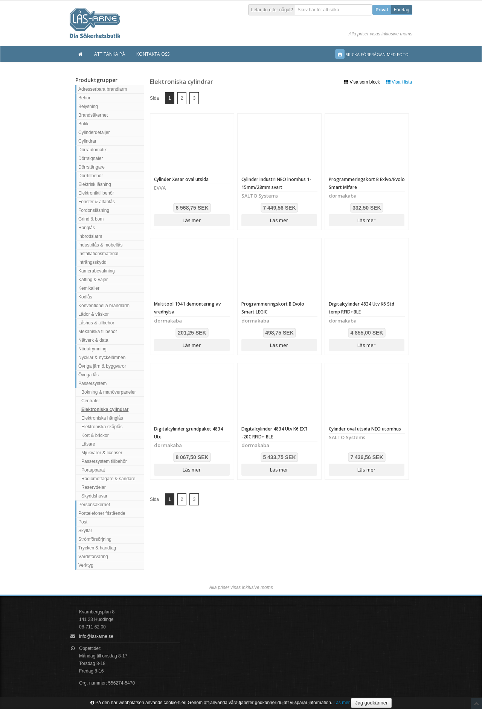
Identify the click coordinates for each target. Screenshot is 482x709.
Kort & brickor (95, 435)
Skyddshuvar (94, 496)
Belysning (88, 106)
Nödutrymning (92, 348)
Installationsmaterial (98, 253)
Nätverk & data (93, 340)
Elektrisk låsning (94, 184)
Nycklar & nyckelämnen (101, 357)
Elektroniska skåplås (101, 426)
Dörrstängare (91, 167)
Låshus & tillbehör (96, 323)
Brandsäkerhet (93, 115)
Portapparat (93, 470)
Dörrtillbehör (90, 175)
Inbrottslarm (90, 236)
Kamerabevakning (96, 271)
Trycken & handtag (97, 548)
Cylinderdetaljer (94, 132)
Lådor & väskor (93, 314)
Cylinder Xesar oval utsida (181, 179)
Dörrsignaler (90, 158)
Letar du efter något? (272, 9)
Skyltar (85, 530)
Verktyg (85, 565)
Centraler (90, 400)
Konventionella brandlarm (104, 305)
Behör (84, 97)
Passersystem (92, 383)
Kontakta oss (152, 54)
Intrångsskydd (92, 262)
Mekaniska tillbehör (97, 331)
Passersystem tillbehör (104, 461)
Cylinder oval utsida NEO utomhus (365, 429)
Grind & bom (91, 219)
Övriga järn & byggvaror (102, 366)
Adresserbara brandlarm (102, 89)
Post (82, 522)
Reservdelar (93, 487)
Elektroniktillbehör (96, 193)
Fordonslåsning (93, 210)
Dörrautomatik (92, 149)
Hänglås (86, 227)
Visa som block (362, 82)
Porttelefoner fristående (101, 513)
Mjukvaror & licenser (101, 452)
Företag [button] (401, 9)
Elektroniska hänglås (102, 418)
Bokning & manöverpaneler (108, 392)
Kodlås (85, 297)
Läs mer (192, 220)
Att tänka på (109, 54)
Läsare (88, 444)
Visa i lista (399, 82)
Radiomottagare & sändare (108, 478)
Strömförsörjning (94, 539)
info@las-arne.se (96, 636)
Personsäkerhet (94, 504)
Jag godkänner (371, 703)
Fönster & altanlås (96, 201)
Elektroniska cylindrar (104, 409)
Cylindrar (87, 141)
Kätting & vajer (93, 279)
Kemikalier (88, 288)
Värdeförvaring (93, 556)
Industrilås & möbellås (100, 245)
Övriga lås (88, 374)
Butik (83, 123)
